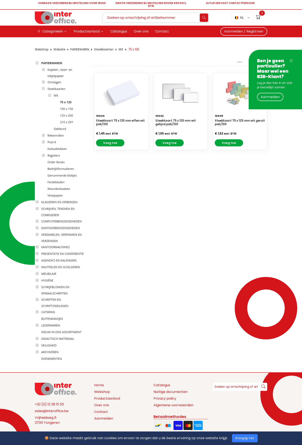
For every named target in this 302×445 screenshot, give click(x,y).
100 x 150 (66, 109)
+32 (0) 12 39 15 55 (49, 404)
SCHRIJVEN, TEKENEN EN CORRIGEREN (58, 212)
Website (59, 49)
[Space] (55, 389)
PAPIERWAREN (79, 49)
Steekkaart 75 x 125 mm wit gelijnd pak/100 (175, 122)
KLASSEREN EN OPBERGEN (59, 202)
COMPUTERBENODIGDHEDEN (61, 221)
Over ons (101, 405)
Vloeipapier (55, 195)
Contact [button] (162, 31)
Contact (101, 411)
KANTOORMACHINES (55, 247)
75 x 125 (133, 49)
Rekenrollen (55, 135)
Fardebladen (56, 182)
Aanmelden (270, 97)
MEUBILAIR (48, 274)
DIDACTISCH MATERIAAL (57, 339)
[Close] (291, 60)
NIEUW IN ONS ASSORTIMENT (61, 332)
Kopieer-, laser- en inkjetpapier (59, 73)
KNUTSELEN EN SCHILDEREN (60, 267)
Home (99, 385)
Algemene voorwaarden (173, 405)
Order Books (56, 162)
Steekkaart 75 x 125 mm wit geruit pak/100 (240, 122)
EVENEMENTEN (51, 359)
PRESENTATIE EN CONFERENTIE (62, 254)
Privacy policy (164, 398)
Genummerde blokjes (62, 175)
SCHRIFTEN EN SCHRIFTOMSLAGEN (54, 303)
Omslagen (54, 82)
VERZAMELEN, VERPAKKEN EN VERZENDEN (61, 238)
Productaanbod (107, 398)
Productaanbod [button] (87, 31)
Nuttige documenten (170, 391)
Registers (53, 155)
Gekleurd (60, 129)
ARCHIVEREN (50, 352)
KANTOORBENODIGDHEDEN (60, 228)
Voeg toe (110, 143)
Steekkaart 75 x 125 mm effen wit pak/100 (120, 122)
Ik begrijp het (245, 438)
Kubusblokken (57, 149)
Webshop (42, 49)
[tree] (62, 211)
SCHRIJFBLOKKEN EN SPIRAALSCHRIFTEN (55, 290)
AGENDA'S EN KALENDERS (59, 260)
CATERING (48, 312)
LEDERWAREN (50, 325)
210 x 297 (66, 122)
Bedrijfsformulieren (60, 169)
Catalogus (161, 385)
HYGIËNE (47, 280)
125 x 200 (66, 115)
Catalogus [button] (118, 31)
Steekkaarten (104, 49)
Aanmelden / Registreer (243, 31)
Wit (121, 49)
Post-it (51, 142)
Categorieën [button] (50, 31)
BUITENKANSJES (52, 319)
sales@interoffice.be (52, 411)
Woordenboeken (58, 189)
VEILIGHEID (49, 345)
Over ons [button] (141, 31)
